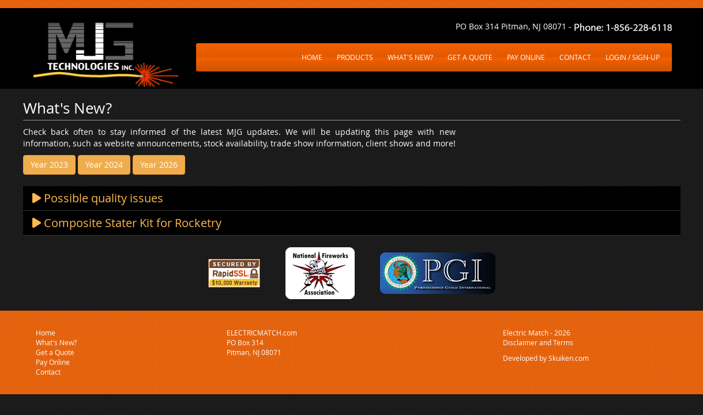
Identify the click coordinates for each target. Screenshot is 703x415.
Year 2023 (49, 164)
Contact (48, 371)
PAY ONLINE (526, 57)
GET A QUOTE (470, 57)
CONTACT (575, 57)
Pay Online (53, 362)
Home (45, 332)
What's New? (56, 342)
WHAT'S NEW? (410, 57)
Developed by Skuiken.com (546, 358)
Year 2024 (104, 164)
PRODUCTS (355, 57)
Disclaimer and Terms (538, 342)
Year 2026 (159, 164)
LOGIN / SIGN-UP (633, 57)
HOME (312, 57)
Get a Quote (55, 352)
